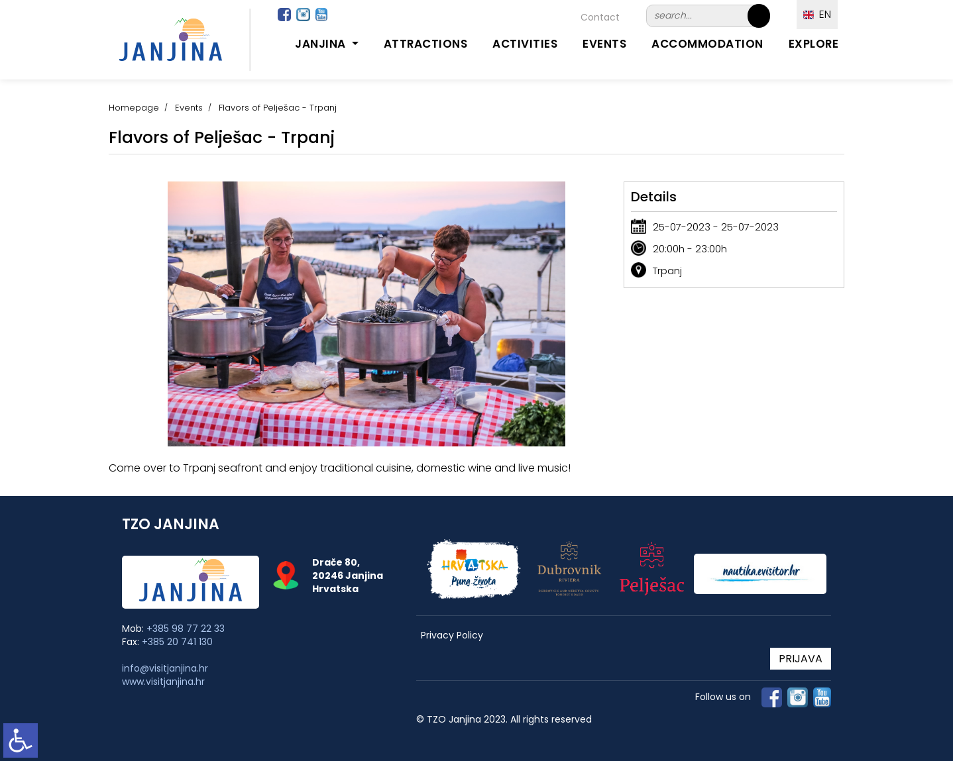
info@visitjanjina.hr (165, 668)
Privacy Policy (452, 635)
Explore (814, 44)
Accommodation (707, 44)
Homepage (134, 107)
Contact (600, 17)
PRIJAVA (800, 658)
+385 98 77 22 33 (185, 628)
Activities (524, 44)
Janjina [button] (322, 44)
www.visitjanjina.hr (163, 681)
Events (604, 44)
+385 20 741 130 (177, 641)
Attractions (426, 44)
